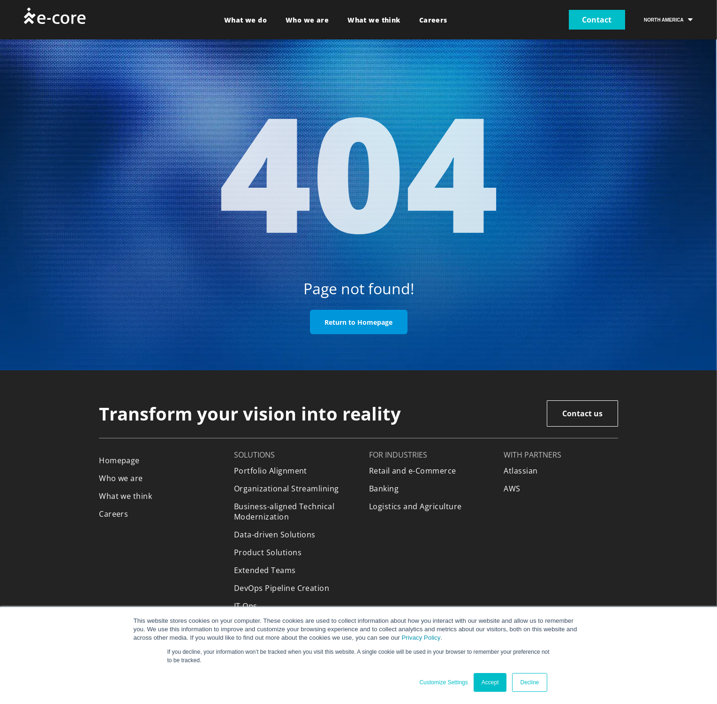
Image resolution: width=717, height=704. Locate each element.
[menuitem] (245, 20)
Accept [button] (490, 682)
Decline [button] (529, 682)
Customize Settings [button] (443, 682)
